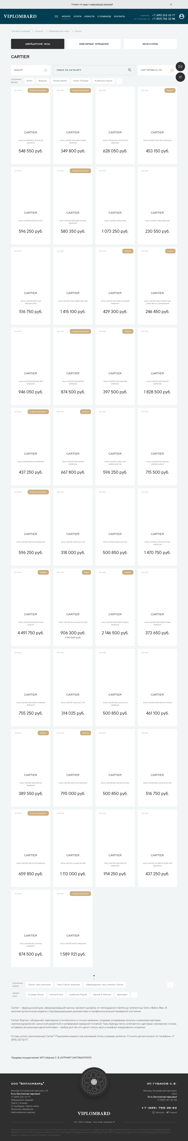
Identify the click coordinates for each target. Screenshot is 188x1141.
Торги (14, 1103)
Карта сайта (32, 1106)
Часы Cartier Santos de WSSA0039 (30, 542)
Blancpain (122, 994)
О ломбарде (104, 17)
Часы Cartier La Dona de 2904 (72, 863)
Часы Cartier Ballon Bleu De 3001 (115, 783)
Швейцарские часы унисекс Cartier (104, 984)
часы (85, 4)
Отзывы (23, 1103)
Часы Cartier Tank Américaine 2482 (73, 301)
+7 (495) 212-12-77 (163, 15)
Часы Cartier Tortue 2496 (115, 221)
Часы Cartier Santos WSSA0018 (73, 944)
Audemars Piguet (103, 81)
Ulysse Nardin (60, 81)
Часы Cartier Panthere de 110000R (157, 703)
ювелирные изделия (101, 4)
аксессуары (150, 43)
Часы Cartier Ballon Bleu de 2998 (73, 622)
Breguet (42, 81)
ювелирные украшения (94, 43)
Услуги (77, 17)
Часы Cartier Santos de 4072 (31, 221)
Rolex (29, 81)
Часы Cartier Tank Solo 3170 (73, 542)
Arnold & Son (56, 994)
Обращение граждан (22, 1100)
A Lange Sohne (36, 994)
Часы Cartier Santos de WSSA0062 (73, 783)
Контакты (119, 17)
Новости (89, 17)
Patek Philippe (80, 81)
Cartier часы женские (39, 984)
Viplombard (20, 17)
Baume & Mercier (102, 994)
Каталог (66, 17)
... (119, 81)
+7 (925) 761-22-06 (163, 18)
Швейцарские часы (37, 43)
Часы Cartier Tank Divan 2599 (157, 221)
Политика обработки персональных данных (23, 1111)
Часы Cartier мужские (68, 984)
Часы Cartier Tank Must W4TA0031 (157, 141)
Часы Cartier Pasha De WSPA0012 (30, 462)
